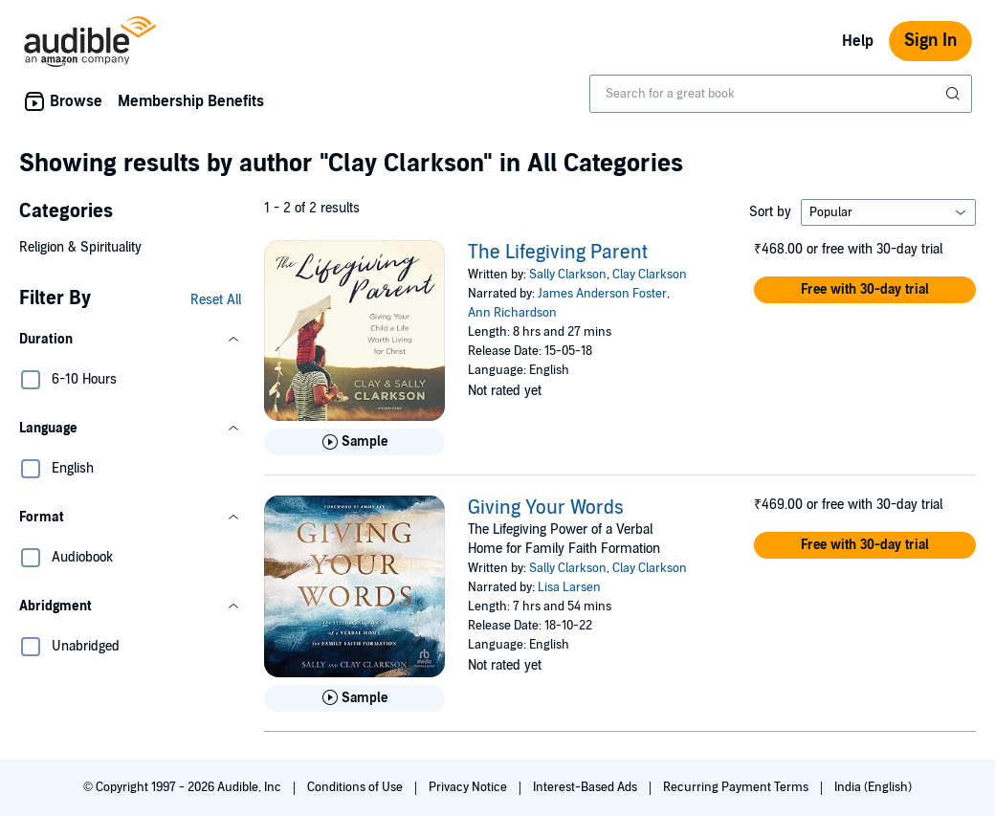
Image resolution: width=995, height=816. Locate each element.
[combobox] (780, 94)
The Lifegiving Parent (558, 252)
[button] (130, 339)
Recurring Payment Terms (737, 787)
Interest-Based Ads (586, 787)
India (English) (873, 787)
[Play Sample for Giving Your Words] (354, 698)
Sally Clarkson (568, 274)
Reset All (215, 300)
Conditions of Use (356, 787)
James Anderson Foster (602, 293)
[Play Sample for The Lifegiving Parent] (354, 442)
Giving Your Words (546, 507)
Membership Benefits (191, 101)
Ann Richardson (512, 312)
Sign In (930, 41)
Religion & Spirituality (80, 247)
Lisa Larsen (569, 587)
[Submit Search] (955, 94)
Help (857, 41)
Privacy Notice (469, 787)
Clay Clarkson (649, 274)
